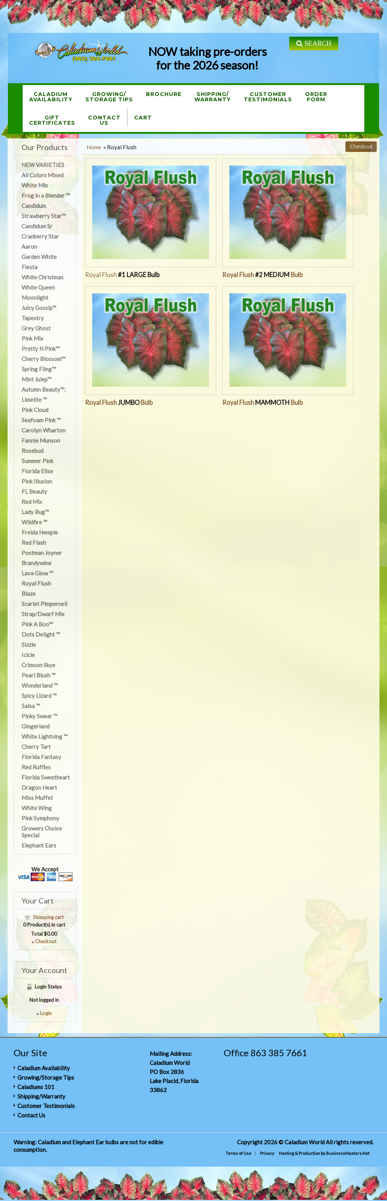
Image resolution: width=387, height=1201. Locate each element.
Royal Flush (122, 275)
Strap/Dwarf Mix (43, 614)
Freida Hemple (40, 532)
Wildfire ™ (34, 522)
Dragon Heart (39, 787)
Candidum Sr (37, 226)
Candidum (34, 205)
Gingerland (36, 726)
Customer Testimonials (46, 1105)
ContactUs (104, 120)
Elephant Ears (39, 845)
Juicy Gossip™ (39, 307)
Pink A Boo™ (37, 624)
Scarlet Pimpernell (44, 603)
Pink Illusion (37, 481)
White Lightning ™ (45, 736)
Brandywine (36, 562)
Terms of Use (238, 1153)
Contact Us (31, 1115)
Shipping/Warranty (212, 97)
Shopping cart (48, 917)
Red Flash (34, 542)
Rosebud (32, 450)
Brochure (163, 94)
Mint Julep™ (36, 379)
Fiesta (29, 266)
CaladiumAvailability (51, 97)
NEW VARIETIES (43, 164)
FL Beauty (34, 491)
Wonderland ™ (40, 685)
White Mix (35, 185)
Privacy (267, 1153)
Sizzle (29, 644)
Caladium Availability (43, 1068)
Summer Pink (37, 460)
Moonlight (35, 297)
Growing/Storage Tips (109, 97)
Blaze (29, 593)
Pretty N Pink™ (41, 348)
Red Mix (32, 501)
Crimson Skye (38, 665)
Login (46, 1013)
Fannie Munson (41, 440)
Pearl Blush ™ (39, 675)
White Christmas (42, 277)
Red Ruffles (36, 767)
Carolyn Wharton (43, 430)
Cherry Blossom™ (43, 358)
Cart (143, 117)
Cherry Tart (36, 746)
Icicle (28, 654)
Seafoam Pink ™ (41, 420)
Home (94, 147)
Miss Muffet (37, 797)
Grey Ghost (36, 328)
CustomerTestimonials (268, 97)
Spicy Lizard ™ (39, 695)
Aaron (29, 246)
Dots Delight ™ (41, 634)
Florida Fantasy (41, 756)
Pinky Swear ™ (39, 716)
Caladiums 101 (35, 1086)
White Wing (37, 807)
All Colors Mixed (42, 175)
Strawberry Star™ (44, 215)
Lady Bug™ (35, 511)
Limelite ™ (34, 399)
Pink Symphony (40, 818)
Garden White (39, 256)
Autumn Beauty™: (44, 389)
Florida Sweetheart (46, 777)
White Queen (38, 287)
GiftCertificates (52, 120)
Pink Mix (32, 338)
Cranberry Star (40, 236)
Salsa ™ (31, 705)
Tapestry (33, 318)
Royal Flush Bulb (262, 275)
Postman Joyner (42, 552)
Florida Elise (37, 471)
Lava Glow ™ (37, 573)
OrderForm (316, 97)
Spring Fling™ (39, 369)
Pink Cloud (35, 409)
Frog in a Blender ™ (46, 195)
